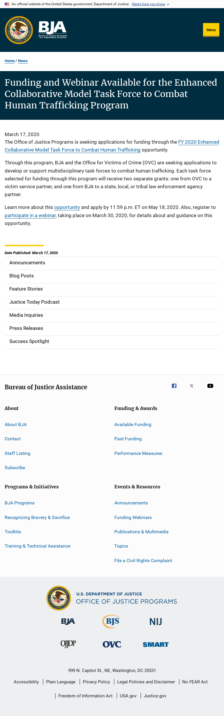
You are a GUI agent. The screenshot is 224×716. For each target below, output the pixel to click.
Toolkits (13, 531)
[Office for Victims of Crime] (112, 648)
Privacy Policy (96, 682)
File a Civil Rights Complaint (143, 560)
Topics (121, 546)
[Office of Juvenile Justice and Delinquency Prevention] (68, 649)
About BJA (16, 424)
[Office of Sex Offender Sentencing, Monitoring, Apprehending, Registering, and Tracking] (156, 648)
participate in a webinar (30, 215)
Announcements (131, 503)
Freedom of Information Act (85, 696)
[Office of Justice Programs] (19, 30)
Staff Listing (17, 453)
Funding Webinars (133, 517)
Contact (13, 438)
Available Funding (132, 424)
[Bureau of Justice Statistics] (111, 629)
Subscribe (15, 467)
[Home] (52, 30)
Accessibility (26, 682)
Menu (211, 30)
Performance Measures (138, 453)
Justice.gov (155, 696)
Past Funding (128, 438)
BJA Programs (19, 503)
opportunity (67, 207)
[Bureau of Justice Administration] (68, 626)
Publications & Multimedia (141, 531)
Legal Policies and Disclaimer (146, 682)
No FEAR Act (195, 682)
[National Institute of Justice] (156, 626)
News (23, 61)
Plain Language (61, 682)
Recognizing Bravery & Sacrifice (37, 517)
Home (10, 61)
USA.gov (128, 696)
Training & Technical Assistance (37, 546)
